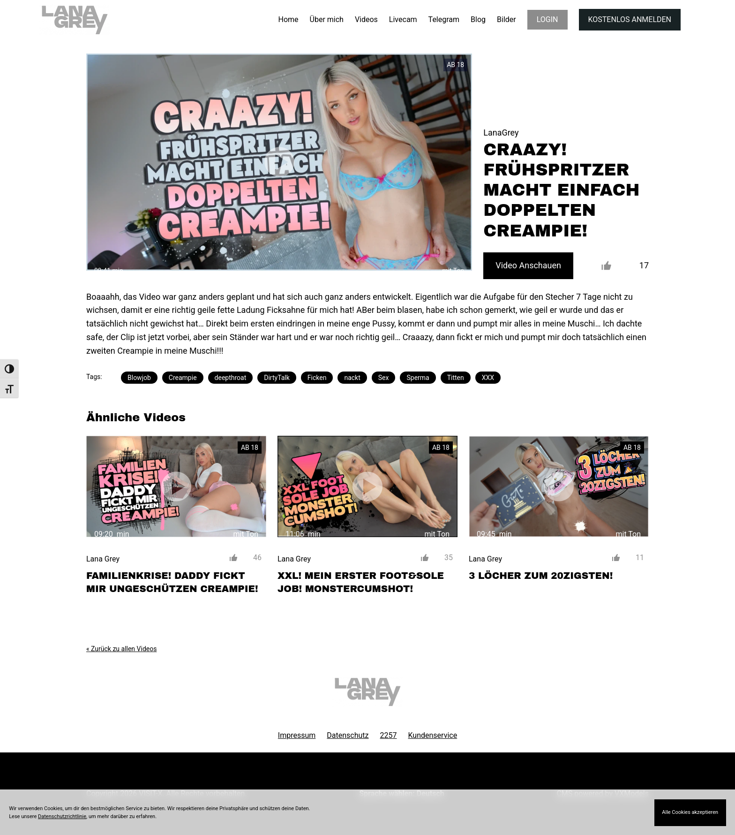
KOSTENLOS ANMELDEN (629, 19)
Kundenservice (433, 735)
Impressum (297, 735)
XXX (488, 377)
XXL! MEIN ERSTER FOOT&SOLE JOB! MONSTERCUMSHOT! (361, 582)
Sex (383, 377)
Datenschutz (347, 735)
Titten (455, 377)
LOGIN (547, 19)
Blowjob (139, 377)
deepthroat (231, 377)
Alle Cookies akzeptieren (690, 812)
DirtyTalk (277, 377)
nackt (352, 377)
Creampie (183, 377)
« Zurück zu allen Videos (121, 649)
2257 (388, 735)
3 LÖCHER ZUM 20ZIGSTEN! (541, 575)
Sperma (417, 377)
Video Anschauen (528, 265)
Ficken (317, 377)
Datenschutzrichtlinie (62, 816)
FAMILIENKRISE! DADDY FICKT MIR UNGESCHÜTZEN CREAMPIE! (172, 582)
